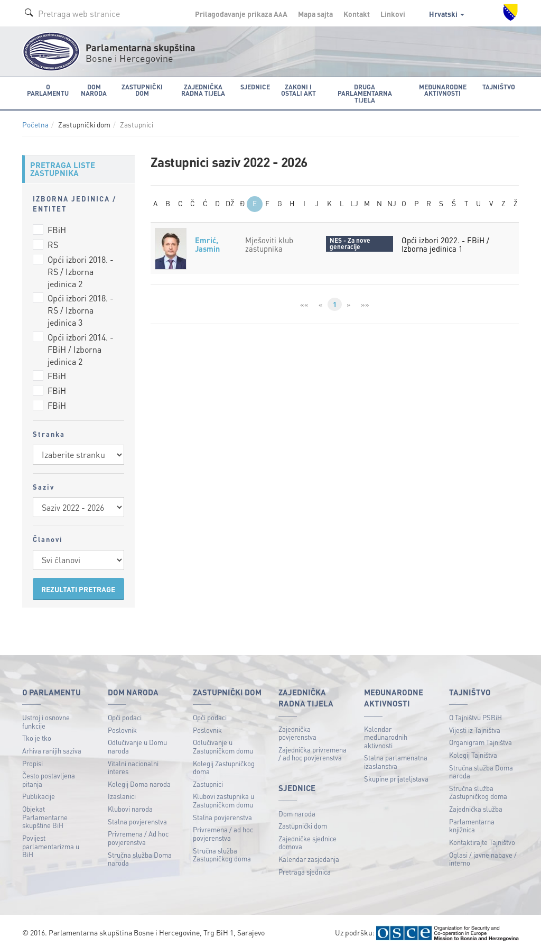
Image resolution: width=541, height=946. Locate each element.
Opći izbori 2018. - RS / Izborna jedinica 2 (81, 265)
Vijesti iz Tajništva (474, 724)
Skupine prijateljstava (396, 772)
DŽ (230, 198)
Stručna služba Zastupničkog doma (222, 849)
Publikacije (38, 790)
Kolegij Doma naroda (139, 778)
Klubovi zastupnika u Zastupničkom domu (223, 795)
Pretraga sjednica (304, 865)
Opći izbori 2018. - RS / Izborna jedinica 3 (81, 305)
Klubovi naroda (130, 802)
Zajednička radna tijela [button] (201, 89)
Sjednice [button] (252, 86)
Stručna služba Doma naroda (140, 853)
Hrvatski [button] (446, 14)
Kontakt (356, 14)
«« (304, 299)
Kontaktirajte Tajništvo (482, 836)
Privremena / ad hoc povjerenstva (223, 828)
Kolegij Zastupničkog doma (224, 761)
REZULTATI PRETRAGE (78, 583)
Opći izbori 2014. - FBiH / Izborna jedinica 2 (81, 343)
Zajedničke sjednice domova (307, 837)
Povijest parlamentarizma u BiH (50, 840)
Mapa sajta (315, 14)
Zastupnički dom (302, 819)
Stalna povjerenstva (137, 815)
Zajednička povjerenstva (297, 727)
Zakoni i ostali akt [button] (295, 89)
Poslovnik (122, 724)
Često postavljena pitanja (48, 774)
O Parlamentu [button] (47, 89)
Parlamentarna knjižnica (472, 820)
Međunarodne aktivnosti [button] (444, 89)
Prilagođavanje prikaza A (241, 14)
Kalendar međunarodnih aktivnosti (385, 731)
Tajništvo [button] (499, 86)
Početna (35, 118)
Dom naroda (296, 807)
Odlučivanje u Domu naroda (137, 741)
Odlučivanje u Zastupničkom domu (223, 741)
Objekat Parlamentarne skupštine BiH (45, 811)
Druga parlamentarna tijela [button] (364, 89)
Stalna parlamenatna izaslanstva (395, 756)
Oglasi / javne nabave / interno (483, 853)
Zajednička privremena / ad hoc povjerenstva (312, 748)
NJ (391, 198)
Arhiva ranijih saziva (51, 744)
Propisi (32, 757)
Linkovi (392, 14)
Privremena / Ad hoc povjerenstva (138, 832)
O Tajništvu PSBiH (475, 711)
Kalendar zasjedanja (308, 853)
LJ (354, 198)
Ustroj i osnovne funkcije (46, 715)
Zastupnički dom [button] (139, 89)
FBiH (57, 223)
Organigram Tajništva (480, 736)
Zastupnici (208, 778)
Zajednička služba (475, 802)
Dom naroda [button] (92, 89)
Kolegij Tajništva (473, 749)
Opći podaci (125, 711)
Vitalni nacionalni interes (133, 761)
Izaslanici (122, 790)
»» (365, 299)
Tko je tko (36, 732)
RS (53, 238)
